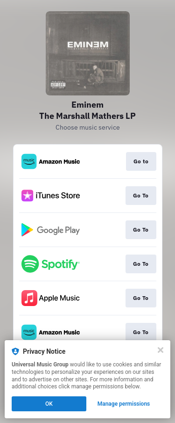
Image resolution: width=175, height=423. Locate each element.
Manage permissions (124, 404)
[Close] (160, 350)
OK (49, 404)
